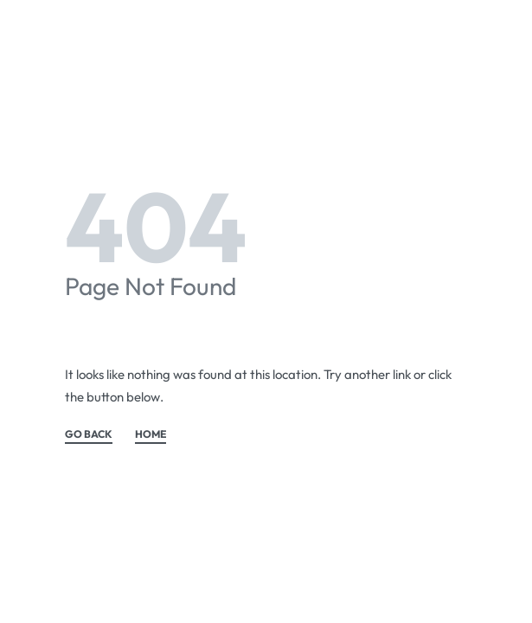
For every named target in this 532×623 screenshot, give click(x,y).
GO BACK (88, 434)
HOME (150, 434)
